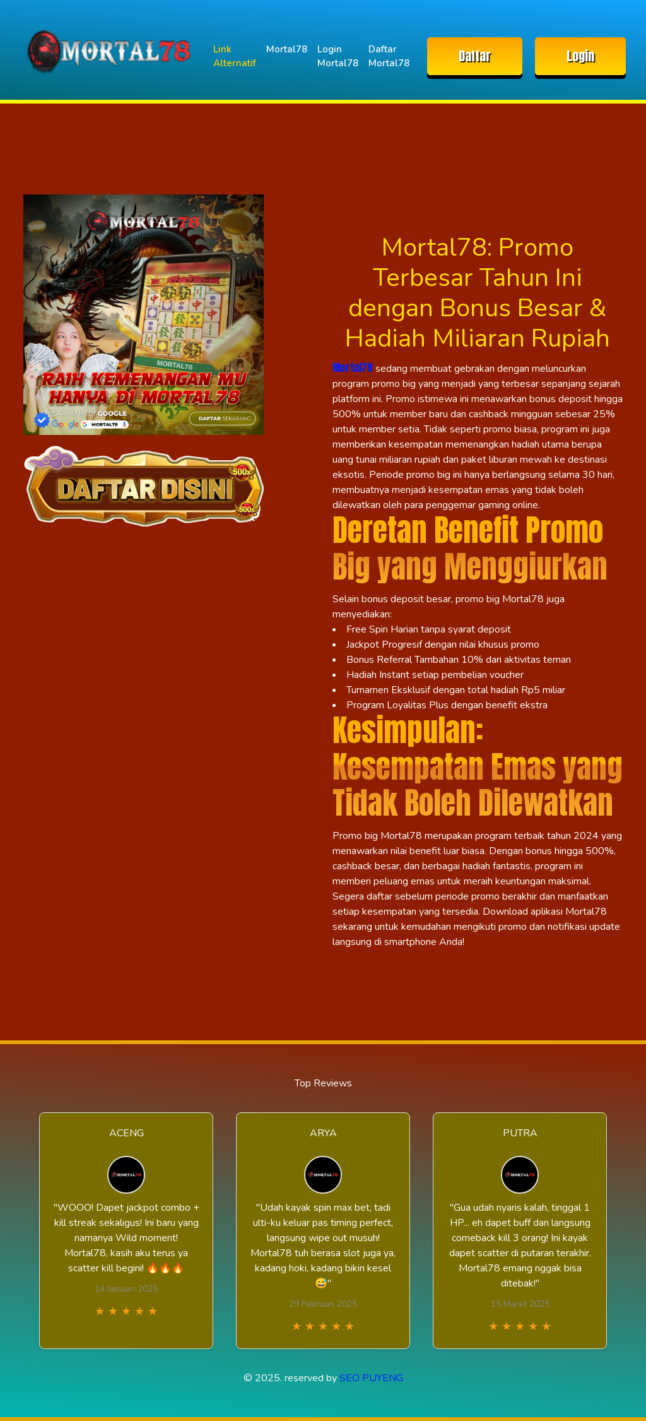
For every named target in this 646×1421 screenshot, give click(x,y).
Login (580, 56)
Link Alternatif (234, 56)
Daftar (475, 56)
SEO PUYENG (371, 1378)
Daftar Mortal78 (388, 56)
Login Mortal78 (337, 56)
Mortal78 (286, 49)
